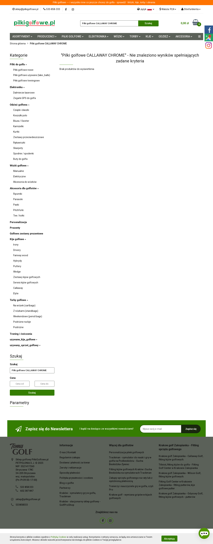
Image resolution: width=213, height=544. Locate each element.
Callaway (18, 288)
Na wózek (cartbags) (24, 305)
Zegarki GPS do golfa (24, 98)
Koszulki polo (20, 115)
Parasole (18, 199)
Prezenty (15, 227)
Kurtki (16, 131)
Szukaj (32, 392)
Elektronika (17, 87)
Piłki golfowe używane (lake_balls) (31, 75)
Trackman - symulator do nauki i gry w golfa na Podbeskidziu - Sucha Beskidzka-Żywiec (130, 461)
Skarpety (18, 148)
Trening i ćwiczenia (21, 333)
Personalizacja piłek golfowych (126, 452)
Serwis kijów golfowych (25, 282)
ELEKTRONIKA (99, 36)
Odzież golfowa (19, 104)
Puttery (17, 266)
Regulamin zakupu (70, 457)
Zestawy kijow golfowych (26, 277)
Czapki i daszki (21, 110)
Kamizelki (18, 126)
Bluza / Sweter (21, 121)
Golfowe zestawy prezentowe (26, 233)
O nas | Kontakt (68, 452)
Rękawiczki (19, 142)
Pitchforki (18, 210)
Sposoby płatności (70, 472)
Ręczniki (17, 193)
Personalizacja (18, 222)
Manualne (18, 171)
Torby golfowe (19, 300)
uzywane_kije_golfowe (23, 339)
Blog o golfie (67, 483)
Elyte (15, 293)
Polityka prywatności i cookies (76, 478)
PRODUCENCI (47, 36)
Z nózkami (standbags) (25, 311)
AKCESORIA (184, 36)
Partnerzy (65, 488)
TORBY (135, 36)
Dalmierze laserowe (24, 92)
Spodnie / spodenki (23, 153)
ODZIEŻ (164, 36)
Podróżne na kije (22, 321)
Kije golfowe (18, 239)
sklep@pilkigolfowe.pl (28, 499)
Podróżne (18, 327)
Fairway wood (20, 255)
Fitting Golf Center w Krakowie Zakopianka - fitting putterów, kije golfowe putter (177, 485)
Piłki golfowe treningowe (26, 80)
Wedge (17, 271)
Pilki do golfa (18, 64)
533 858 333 (26, 487)
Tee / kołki (18, 215)
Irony (15, 244)
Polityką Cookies (58, 537)
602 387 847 (26, 490)
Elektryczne (19, 176)
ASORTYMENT (22, 36)
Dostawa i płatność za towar (75, 462)
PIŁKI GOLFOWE (73, 36)
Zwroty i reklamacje (70, 467)
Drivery (17, 250)
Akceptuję (169, 538)
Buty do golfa (20, 159)
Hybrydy (17, 260)
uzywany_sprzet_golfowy (25, 345)
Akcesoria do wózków (25, 182)
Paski (16, 204)
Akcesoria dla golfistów (24, 188)
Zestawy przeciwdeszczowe (28, 137)
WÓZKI (119, 36)
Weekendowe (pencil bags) (27, 316)
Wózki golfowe (19, 165)
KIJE (149, 36)
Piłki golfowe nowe (23, 70)
